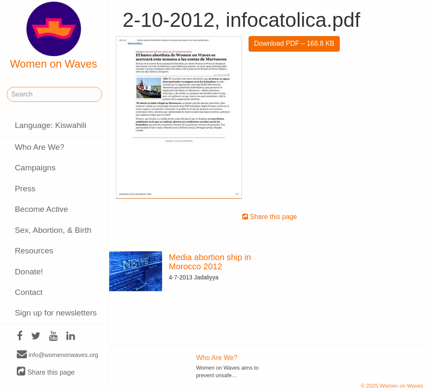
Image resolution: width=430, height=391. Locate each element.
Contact (28, 292)
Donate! (29, 271)
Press (25, 188)
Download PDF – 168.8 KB (294, 43)
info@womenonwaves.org (57, 354)
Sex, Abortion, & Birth (53, 230)
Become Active (41, 209)
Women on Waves (53, 36)
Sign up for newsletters (56, 312)
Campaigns (35, 167)
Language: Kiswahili (51, 125)
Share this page (46, 372)
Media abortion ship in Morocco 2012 (210, 262)
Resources (34, 250)
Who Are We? (39, 147)
